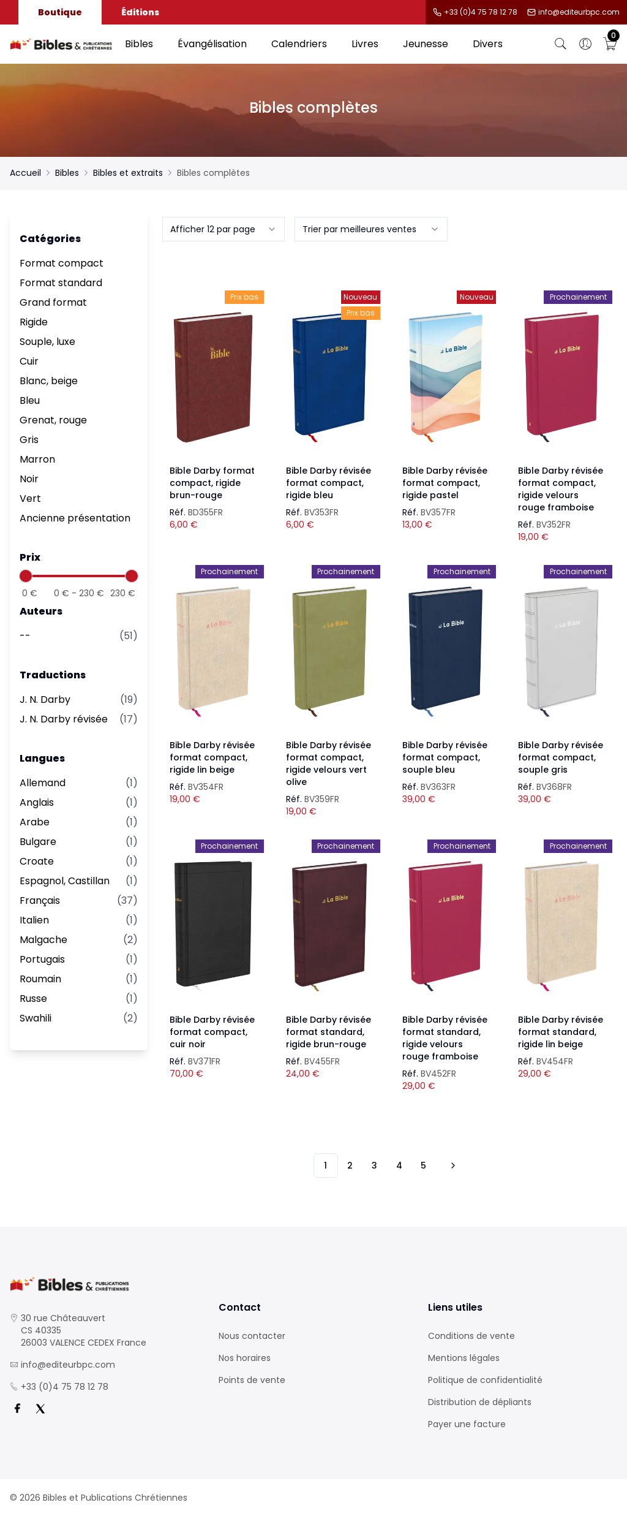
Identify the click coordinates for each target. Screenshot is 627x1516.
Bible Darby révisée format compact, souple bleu (444, 757)
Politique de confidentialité (485, 1380)
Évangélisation (212, 44)
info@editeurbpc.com (579, 12)
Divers (488, 44)
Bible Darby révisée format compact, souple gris (560, 757)
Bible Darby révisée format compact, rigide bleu (328, 482)
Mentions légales (464, 1358)
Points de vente (252, 1380)
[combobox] (223, 229)
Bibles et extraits (128, 173)
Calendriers (299, 44)
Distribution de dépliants (479, 1402)
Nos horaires (245, 1358)
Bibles (139, 44)
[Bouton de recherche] (561, 44)
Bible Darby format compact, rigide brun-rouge (212, 482)
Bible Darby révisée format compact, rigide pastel (444, 482)
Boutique (60, 12)
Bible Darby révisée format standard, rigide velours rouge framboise (444, 1038)
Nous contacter (252, 1336)
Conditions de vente (471, 1336)
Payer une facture (467, 1424)
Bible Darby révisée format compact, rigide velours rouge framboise (560, 489)
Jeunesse (425, 44)
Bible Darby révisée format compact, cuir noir (212, 1032)
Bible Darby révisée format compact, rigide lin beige (212, 757)
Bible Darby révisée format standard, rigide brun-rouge (328, 1032)
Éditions (140, 12)
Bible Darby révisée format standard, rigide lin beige (560, 1032)
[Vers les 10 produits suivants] (451, 1165)
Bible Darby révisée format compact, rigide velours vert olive (328, 763)
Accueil (25, 173)
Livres (364, 44)
